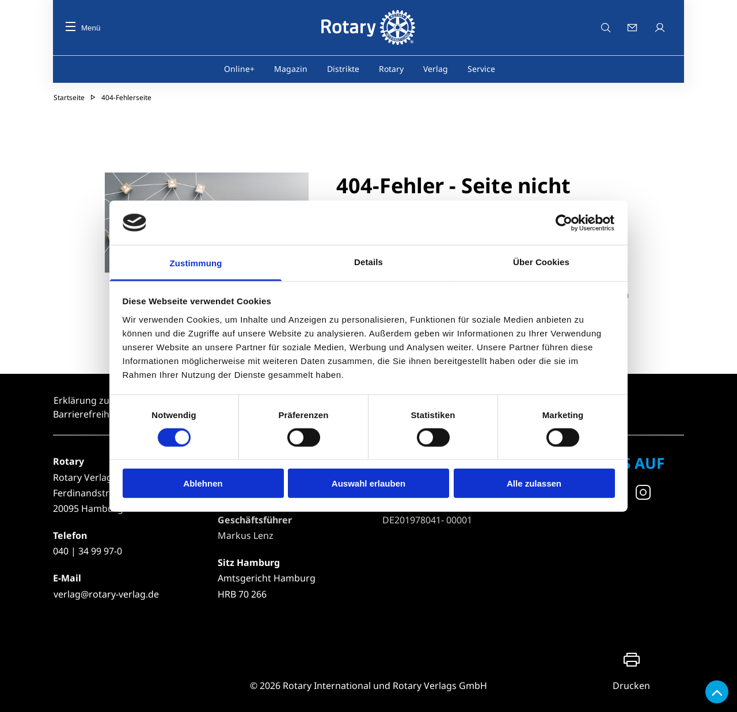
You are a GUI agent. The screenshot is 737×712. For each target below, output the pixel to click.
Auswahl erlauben (368, 483)
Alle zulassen (534, 483)
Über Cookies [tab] (541, 262)
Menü (83, 28)
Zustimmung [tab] (196, 263)
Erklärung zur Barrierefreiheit (86, 407)
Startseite (69, 97)
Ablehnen (202, 483)
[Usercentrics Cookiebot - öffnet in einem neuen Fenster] (564, 222)
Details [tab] (368, 262)
